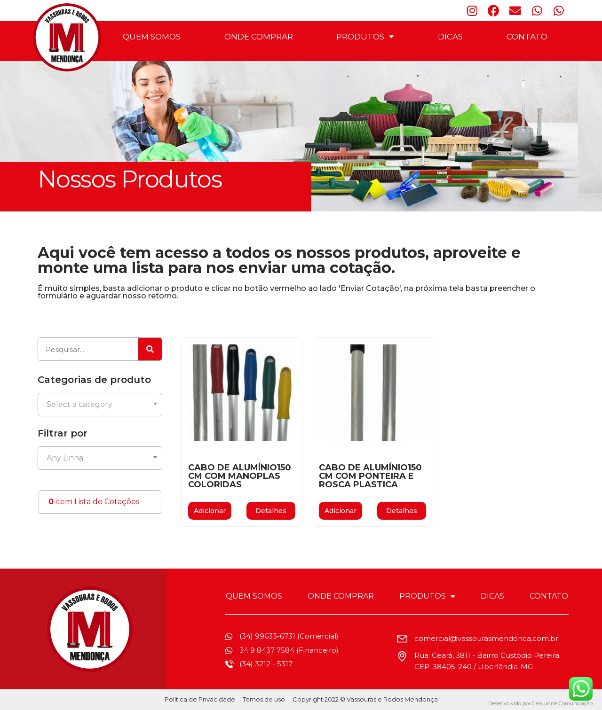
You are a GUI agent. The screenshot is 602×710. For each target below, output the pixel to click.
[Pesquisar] (150, 349)
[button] (270, 511)
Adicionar (210, 511)
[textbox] (100, 404)
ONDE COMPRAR (258, 36)
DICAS (450, 36)
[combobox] (100, 404)
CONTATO (527, 36)
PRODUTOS (365, 36)
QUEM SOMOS (152, 36)
